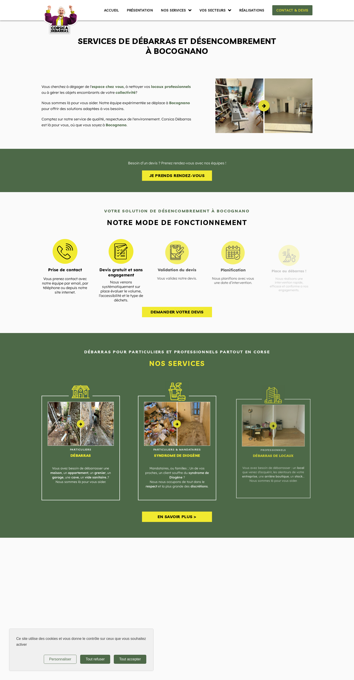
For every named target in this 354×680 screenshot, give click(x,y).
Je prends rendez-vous (177, 175)
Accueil (111, 10)
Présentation (140, 10)
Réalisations (251, 10)
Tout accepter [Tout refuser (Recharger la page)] (130, 659)
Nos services (173, 10)
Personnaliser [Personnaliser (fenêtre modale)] (60, 659)
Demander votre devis (177, 312)
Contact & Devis (292, 10)
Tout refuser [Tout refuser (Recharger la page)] (95, 659)
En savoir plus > (177, 516)
